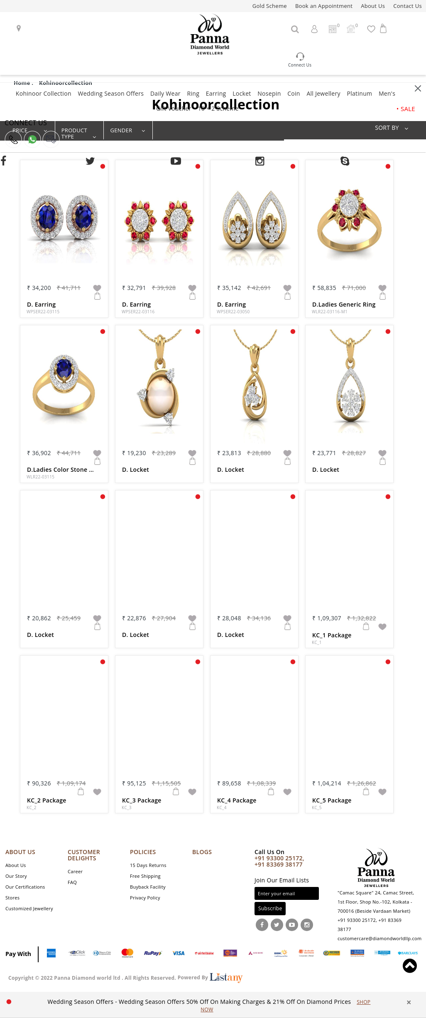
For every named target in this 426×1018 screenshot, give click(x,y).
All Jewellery (323, 93)
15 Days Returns (148, 865)
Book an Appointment (324, 6)
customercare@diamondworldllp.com (379, 938)
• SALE (406, 108)
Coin (293, 93)
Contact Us (407, 6)
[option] (209, 1005)
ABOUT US (20, 852)
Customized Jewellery (29, 908)
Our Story (16, 876)
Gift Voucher (173, 108)
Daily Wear (165, 93)
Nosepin (269, 93)
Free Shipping (145, 876)
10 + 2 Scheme (218, 108)
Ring (193, 93)
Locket (242, 93)
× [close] (408, 1002)
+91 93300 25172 (357, 920)
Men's (387, 93)
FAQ (72, 882)
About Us (373, 6)
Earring (216, 93)
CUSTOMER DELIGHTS (84, 855)
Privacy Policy (145, 897)
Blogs (202, 852)
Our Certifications (25, 887)
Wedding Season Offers (111, 93)
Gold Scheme (269, 6)
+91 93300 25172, (279, 858)
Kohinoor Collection (43, 93)
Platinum (359, 93)
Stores (12, 897)
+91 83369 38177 (279, 864)
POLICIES (143, 852)
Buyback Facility (148, 887)
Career (75, 871)
